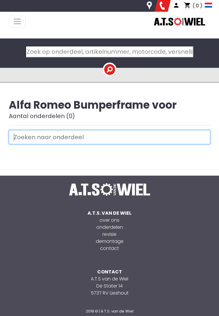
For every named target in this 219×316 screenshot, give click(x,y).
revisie (109, 234)
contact (109, 248)
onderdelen (109, 227)
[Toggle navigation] (17, 21)
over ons (109, 220)
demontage (110, 241)
